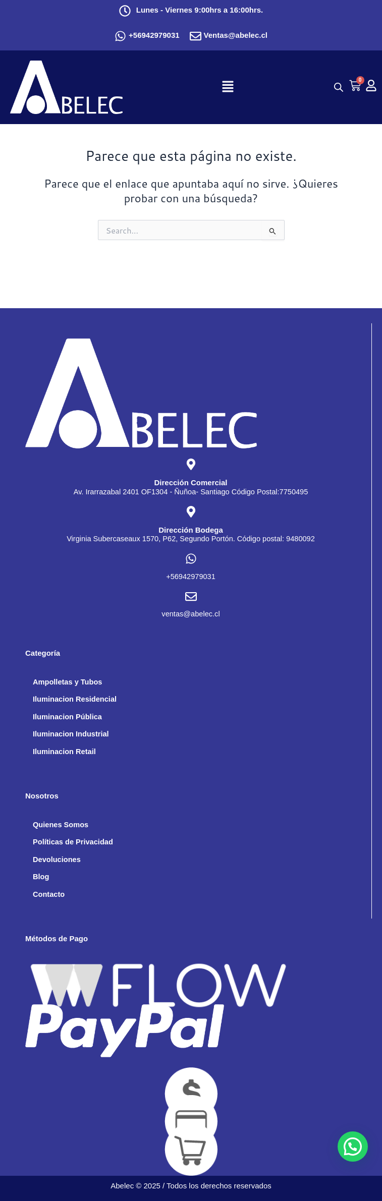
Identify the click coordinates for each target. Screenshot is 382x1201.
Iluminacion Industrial (71, 734)
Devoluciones (57, 859)
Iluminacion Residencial (75, 699)
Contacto (49, 894)
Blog (41, 877)
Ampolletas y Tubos (67, 682)
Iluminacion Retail (64, 752)
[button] (228, 87)
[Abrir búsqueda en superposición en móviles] (336, 87)
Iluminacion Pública (67, 717)
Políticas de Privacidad (73, 842)
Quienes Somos (60, 825)
